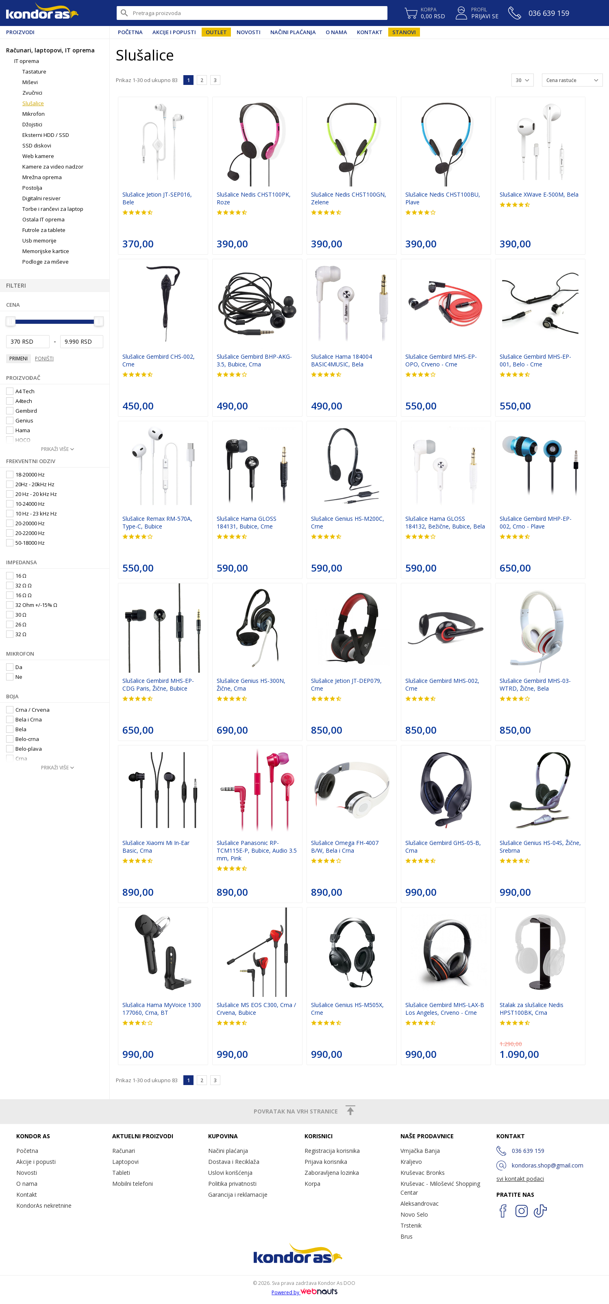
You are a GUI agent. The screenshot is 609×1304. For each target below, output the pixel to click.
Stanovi (404, 32)
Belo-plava (24, 748)
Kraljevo (411, 1161)
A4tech (19, 401)
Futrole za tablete (43, 230)
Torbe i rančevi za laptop (52, 208)
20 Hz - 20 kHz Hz (31, 494)
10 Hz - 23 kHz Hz (31, 513)
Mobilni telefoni (132, 1183)
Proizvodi (20, 32)
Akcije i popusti (174, 32)
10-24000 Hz (25, 503)
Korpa (312, 1183)
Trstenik (411, 1225)
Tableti (121, 1172)
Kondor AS (42, 13)
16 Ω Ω (19, 595)
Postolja (32, 187)
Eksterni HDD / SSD (45, 135)
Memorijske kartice (45, 251)
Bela (16, 729)
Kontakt (370, 32)
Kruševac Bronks (422, 1172)
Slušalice (33, 103)
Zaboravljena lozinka (331, 1172)
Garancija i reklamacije (238, 1194)
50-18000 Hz (25, 542)
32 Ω (16, 634)
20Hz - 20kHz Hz (30, 484)
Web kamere (38, 156)
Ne (14, 676)
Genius (19, 420)
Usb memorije (39, 240)
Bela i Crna (24, 719)
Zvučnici (32, 92)
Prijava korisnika (325, 1161)
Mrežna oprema (42, 177)
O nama (336, 32)
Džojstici (32, 124)
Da (14, 667)
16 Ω (16, 575)
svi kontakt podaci (520, 1179)
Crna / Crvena (28, 709)
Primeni (18, 358)
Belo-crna (22, 739)
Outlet (216, 32)
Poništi (44, 358)
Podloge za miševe (45, 261)
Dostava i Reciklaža (233, 1161)
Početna (130, 32)
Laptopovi (125, 1161)
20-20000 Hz (25, 523)
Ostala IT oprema (43, 219)
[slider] (10, 321)
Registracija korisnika (332, 1151)
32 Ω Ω (19, 585)
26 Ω (16, 624)
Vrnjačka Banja (420, 1151)
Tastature (34, 71)
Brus (406, 1236)
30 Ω (16, 614)
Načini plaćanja (293, 32)
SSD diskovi (36, 145)
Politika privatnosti (232, 1183)
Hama (18, 430)
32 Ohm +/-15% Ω (31, 605)
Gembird (21, 410)
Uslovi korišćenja (230, 1172)
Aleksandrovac (419, 1203)
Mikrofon (33, 113)
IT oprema (26, 61)
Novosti (249, 32)
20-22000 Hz (25, 533)
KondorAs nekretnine (44, 1205)
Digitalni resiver (41, 198)
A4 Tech (20, 391)
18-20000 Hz (25, 474)
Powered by (304, 1292)
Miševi (30, 82)
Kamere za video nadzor (52, 166)
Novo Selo (414, 1214)
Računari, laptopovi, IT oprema (50, 50)
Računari (123, 1151)
